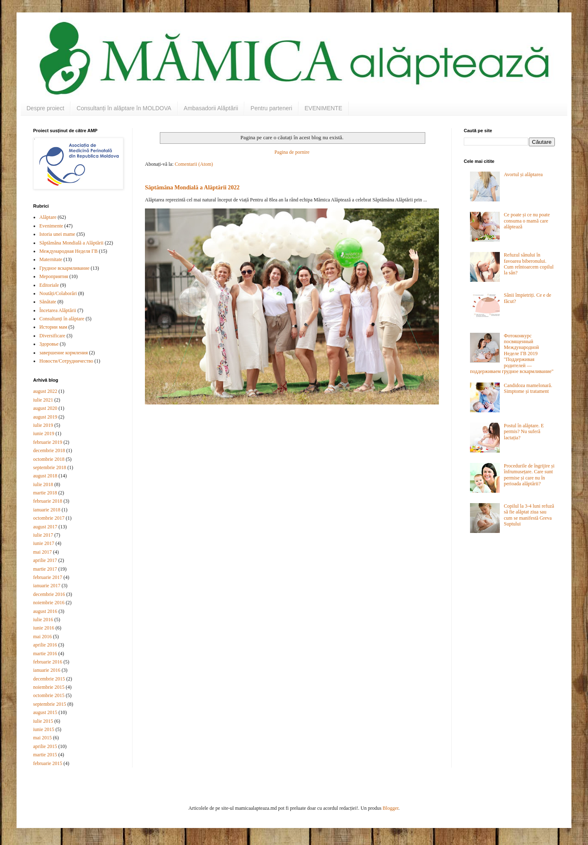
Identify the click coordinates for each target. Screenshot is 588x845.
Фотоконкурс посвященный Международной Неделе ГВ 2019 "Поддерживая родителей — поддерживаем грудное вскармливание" (512, 353)
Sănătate (47, 302)
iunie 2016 (43, 628)
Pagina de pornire (292, 152)
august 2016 (45, 611)
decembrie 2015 (49, 679)
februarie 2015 (47, 763)
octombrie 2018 (49, 459)
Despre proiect (45, 108)
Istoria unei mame (57, 234)
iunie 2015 (43, 729)
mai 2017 (42, 552)
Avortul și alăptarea (523, 174)
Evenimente (51, 226)
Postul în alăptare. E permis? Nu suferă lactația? (524, 432)
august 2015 (45, 712)
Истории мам (53, 327)
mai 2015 (42, 738)
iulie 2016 (43, 619)
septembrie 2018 (49, 467)
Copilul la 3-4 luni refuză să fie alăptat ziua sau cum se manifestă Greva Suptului (529, 515)
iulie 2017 (43, 535)
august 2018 (45, 476)
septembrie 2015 (49, 704)
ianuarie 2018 (46, 510)
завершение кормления (63, 353)
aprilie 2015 (45, 746)
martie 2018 (45, 493)
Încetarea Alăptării (57, 310)
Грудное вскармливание (64, 268)
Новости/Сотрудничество (66, 361)
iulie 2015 (43, 721)
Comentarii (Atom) (194, 164)
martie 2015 (45, 755)
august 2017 (45, 527)
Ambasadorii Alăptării (211, 108)
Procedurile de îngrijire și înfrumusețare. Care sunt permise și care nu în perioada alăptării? (529, 475)
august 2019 (45, 417)
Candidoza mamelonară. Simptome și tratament (528, 388)
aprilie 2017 (45, 560)
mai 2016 (42, 636)
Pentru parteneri (271, 108)
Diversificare (52, 336)
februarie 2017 (47, 577)
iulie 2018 (43, 484)
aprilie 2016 (45, 645)
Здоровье (48, 344)
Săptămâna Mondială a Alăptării (71, 243)
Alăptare (47, 217)
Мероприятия (53, 276)
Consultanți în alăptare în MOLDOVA (124, 108)
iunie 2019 (43, 433)
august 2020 (45, 408)
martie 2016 (45, 653)
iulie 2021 (43, 400)
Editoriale (49, 285)
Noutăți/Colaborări (58, 293)
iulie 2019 (43, 425)
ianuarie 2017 (46, 585)
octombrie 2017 (49, 518)
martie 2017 (45, 569)
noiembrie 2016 (49, 602)
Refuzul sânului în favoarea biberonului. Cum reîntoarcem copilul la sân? (529, 264)
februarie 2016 (47, 662)
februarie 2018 (47, 501)
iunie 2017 (43, 543)
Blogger (390, 808)
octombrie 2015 (49, 695)
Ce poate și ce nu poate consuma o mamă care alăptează (527, 221)
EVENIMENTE (323, 108)
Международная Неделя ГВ (68, 251)
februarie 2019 (47, 442)
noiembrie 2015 (49, 687)
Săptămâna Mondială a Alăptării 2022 (192, 187)
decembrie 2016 (49, 594)
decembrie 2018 (49, 450)
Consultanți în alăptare (61, 319)
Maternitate (50, 259)
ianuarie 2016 (46, 670)
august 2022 (45, 391)
